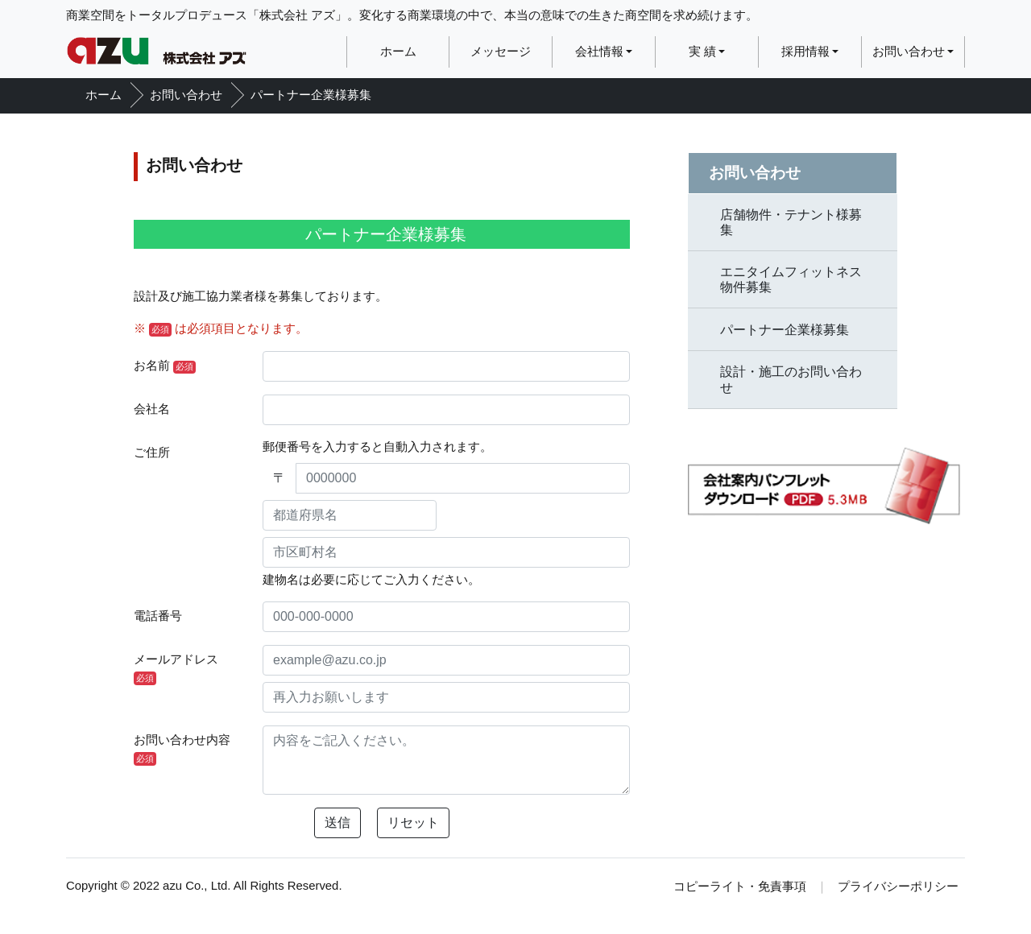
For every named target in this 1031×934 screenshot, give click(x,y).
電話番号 (158, 616)
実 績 (702, 51)
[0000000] (463, 478)
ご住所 (152, 452)
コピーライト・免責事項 (739, 886)
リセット (413, 822)
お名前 (165, 366)
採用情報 (805, 51)
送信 (337, 822)
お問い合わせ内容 (182, 750)
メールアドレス (176, 669)
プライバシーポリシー (898, 886)
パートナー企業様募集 (311, 95)
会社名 (152, 409)
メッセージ (500, 51)
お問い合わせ (908, 51)
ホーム (398, 51)
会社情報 (599, 51)
